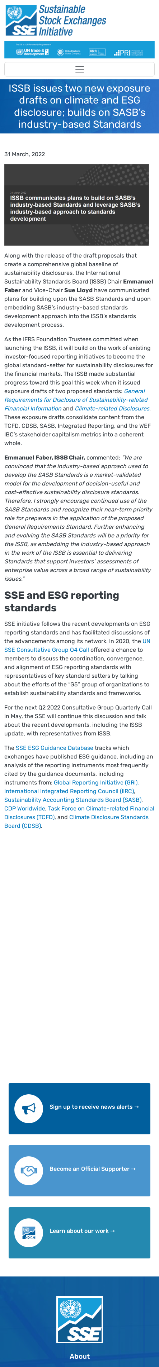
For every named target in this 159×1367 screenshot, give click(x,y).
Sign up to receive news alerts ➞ (94, 1106)
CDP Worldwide (24, 808)
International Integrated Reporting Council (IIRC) (69, 791)
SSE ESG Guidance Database (53, 747)
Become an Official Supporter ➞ (93, 1168)
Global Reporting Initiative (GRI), (95, 782)
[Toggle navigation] (79, 69)
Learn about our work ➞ (82, 1230)
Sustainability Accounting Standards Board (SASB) (72, 799)
